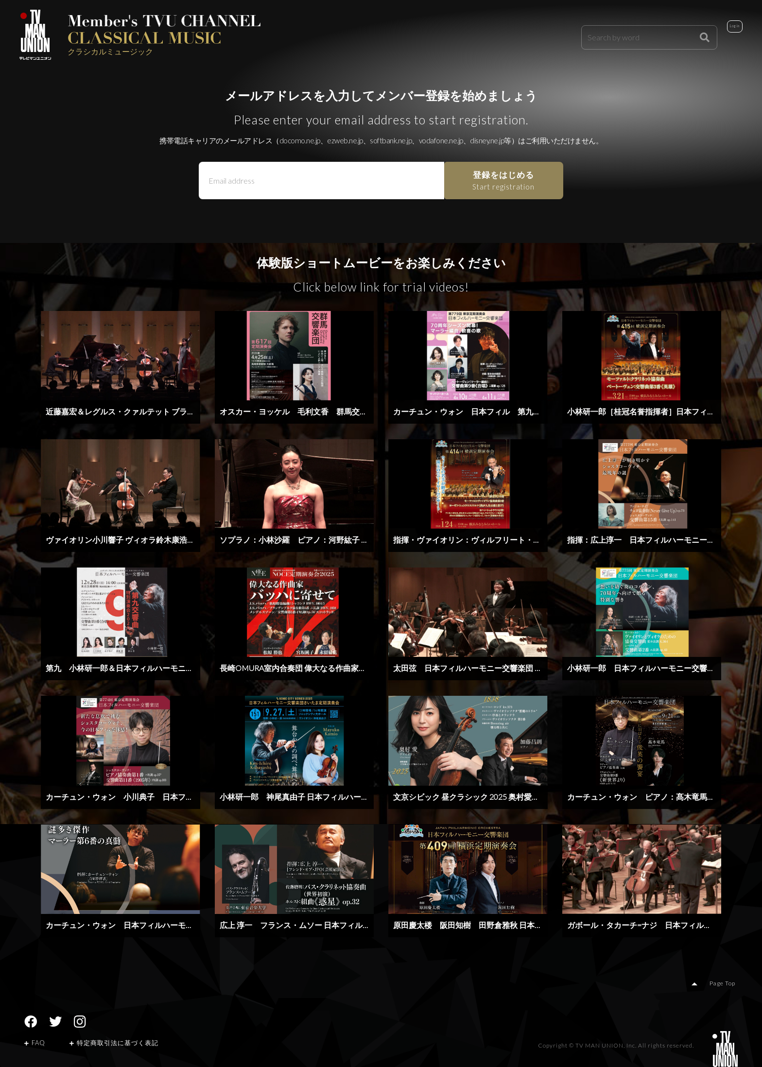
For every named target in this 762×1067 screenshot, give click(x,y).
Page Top (725, 984)
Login (721, 35)
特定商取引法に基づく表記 (113, 1044)
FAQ (34, 1044)
